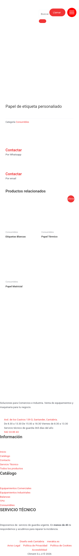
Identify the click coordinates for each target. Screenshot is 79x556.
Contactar (14, 150)
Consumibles (22, 122)
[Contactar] (10, 141)
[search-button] (42, 21)
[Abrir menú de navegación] (71, 12)
